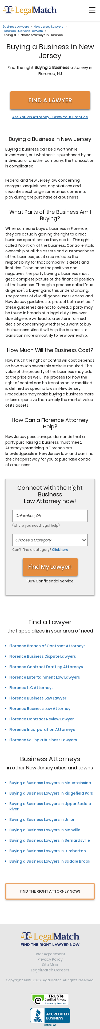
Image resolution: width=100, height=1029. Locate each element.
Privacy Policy (50, 959)
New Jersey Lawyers (48, 26)
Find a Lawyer (50, 100)
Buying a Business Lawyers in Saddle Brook (49, 861)
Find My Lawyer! (50, 567)
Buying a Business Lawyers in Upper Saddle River (50, 806)
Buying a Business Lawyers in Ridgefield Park (51, 793)
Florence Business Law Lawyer (37, 698)
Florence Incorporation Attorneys (42, 729)
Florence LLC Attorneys (31, 687)
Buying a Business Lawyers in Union (42, 819)
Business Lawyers (16, 26)
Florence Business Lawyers (23, 31)
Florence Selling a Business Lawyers (43, 740)
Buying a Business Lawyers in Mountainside (50, 782)
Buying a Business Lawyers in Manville (44, 830)
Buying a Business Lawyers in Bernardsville (49, 840)
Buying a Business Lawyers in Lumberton (47, 851)
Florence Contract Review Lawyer (41, 719)
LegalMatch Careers (50, 970)
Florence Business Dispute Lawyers (42, 656)
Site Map (50, 964)
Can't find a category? (40, 549)
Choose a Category (33, 540)
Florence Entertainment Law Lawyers (44, 677)
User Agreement (50, 954)
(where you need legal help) (36, 525)
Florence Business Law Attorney (39, 708)
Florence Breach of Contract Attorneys (47, 646)
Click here (60, 549)
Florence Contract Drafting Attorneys (46, 666)
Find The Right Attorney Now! (50, 891)
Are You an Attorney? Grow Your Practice (50, 117)
